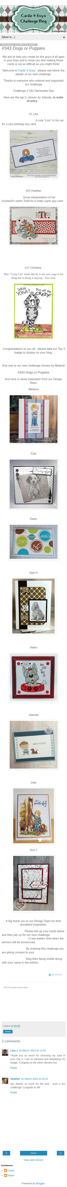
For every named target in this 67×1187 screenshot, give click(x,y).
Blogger (40, 1183)
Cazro (11, 1170)
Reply (13, 1067)
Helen (11, 1175)
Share (8, 1031)
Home (33, 1153)
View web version (34, 1159)
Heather (15, 1078)
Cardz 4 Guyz (26, 70)
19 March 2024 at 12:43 (32, 1050)
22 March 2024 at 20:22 (34, 1078)
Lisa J (14, 1050)
